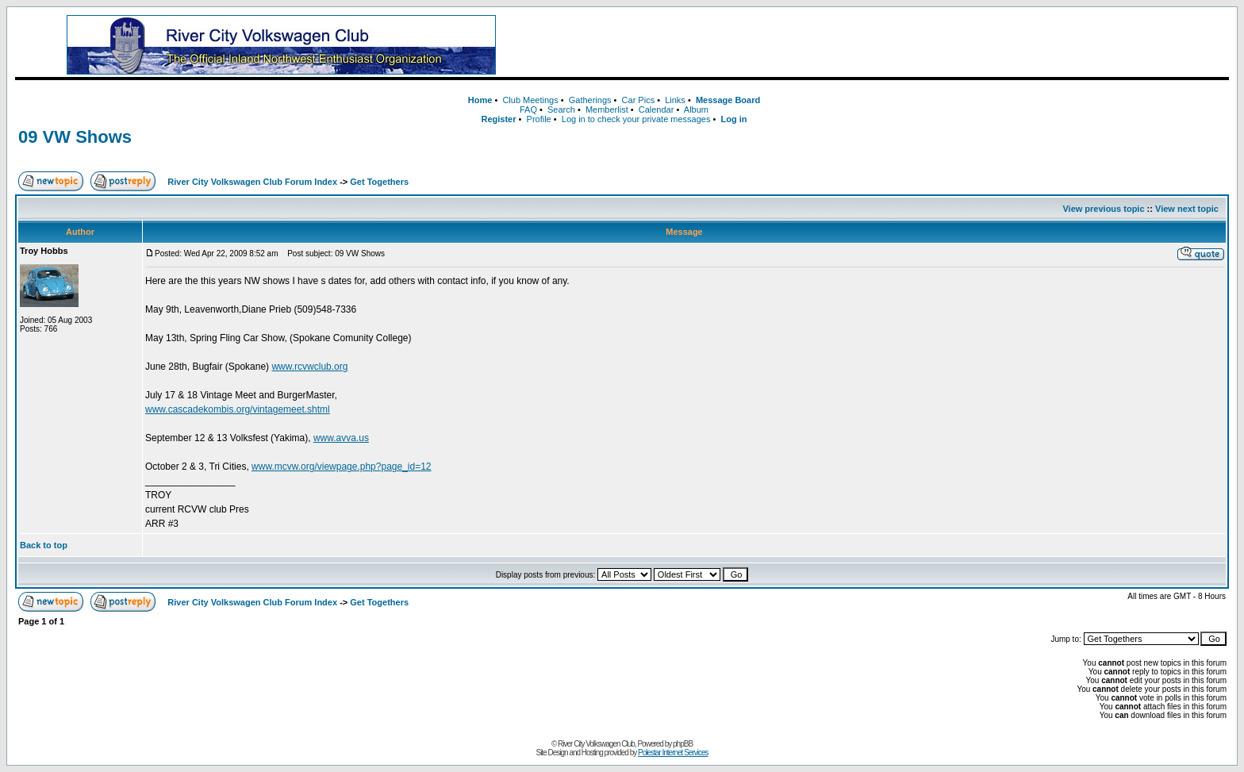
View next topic (1187, 208)
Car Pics (638, 100)
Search (561, 109)
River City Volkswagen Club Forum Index (252, 181)
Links (675, 100)
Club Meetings (530, 100)
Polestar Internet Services (673, 752)
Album (696, 109)
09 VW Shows (75, 137)
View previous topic (1103, 208)
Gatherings (590, 100)
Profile (539, 119)
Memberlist (607, 109)
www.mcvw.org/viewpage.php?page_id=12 (341, 466)
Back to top (43, 545)
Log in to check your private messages (636, 119)
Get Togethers (379, 181)
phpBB (683, 743)
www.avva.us (341, 438)
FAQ (528, 109)
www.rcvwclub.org (309, 366)
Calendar (656, 109)
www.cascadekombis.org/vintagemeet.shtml (237, 409)
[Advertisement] (891, 45)
